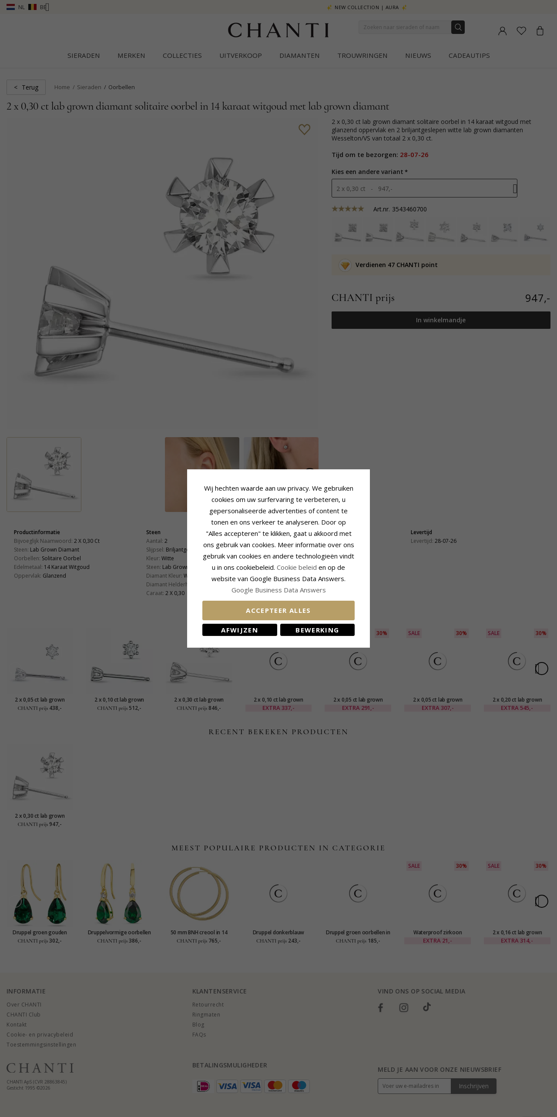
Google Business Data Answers (279, 589)
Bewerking (317, 629)
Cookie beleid (298, 567)
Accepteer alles (278, 610)
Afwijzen (239, 629)
